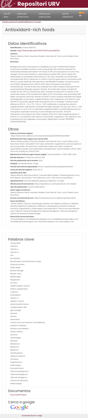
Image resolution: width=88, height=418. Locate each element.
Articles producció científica (13, 22)
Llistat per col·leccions (23, 15)
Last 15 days (6, 15)
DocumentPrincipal (18, 395)
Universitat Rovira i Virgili (32, 415)
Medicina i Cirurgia (33, 22)
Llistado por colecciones (45, 15)
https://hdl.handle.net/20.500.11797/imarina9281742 (38, 50)
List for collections (67, 15)
